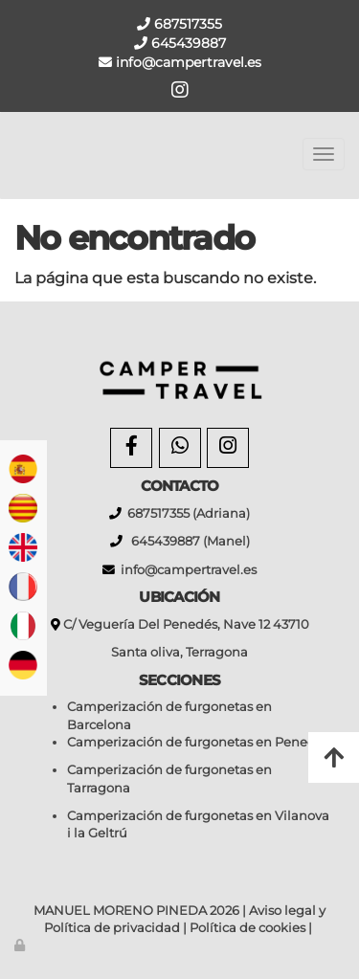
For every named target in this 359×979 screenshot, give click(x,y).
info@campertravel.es (189, 570)
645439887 (186, 43)
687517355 (186, 24)
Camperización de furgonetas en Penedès (198, 742)
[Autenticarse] (21, 945)
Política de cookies (247, 928)
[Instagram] (228, 448)
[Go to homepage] (9, 154)
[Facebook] (131, 448)
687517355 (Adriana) (186, 513)
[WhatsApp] (180, 448)
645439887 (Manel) (186, 541)
